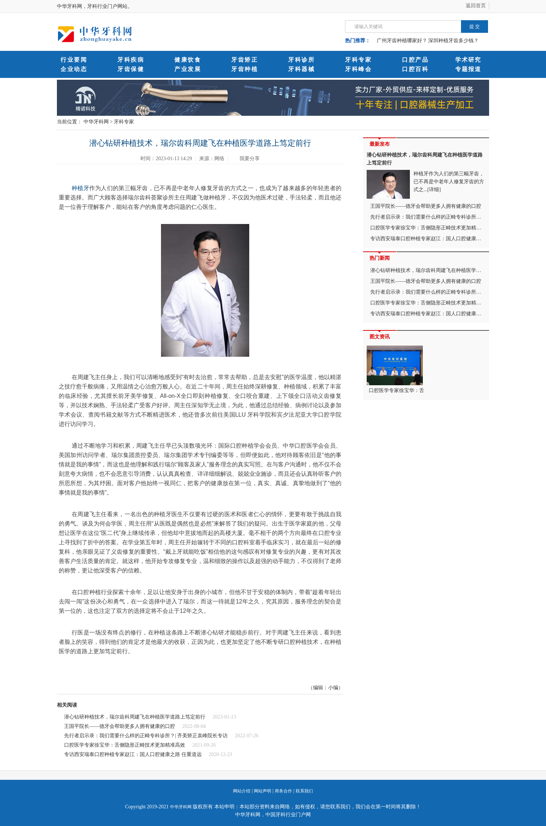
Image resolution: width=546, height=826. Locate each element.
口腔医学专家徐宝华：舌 (395, 369)
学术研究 (468, 60)
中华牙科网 (96, 121)
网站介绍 (241, 791)
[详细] (434, 189)
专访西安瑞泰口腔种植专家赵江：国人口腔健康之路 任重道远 (133, 754)
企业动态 (74, 69)
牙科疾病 (130, 60)
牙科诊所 (301, 60)
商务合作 (283, 791)
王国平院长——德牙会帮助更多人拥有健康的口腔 (119, 726)
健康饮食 (187, 60)
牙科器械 (301, 69)
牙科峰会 (358, 69)
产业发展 (187, 69)
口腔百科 (415, 69)
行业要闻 (74, 60)
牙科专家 (358, 60)
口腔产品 (415, 60)
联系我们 (304, 791)
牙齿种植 (244, 69)
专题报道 (468, 69)
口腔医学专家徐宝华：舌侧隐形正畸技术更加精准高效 (124, 745)
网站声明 (262, 791)
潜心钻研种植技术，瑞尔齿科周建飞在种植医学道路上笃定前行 (134, 717)
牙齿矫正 (244, 60)
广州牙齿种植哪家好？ (402, 40)
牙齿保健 (130, 69)
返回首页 (476, 5)
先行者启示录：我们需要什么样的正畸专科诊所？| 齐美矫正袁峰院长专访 (146, 735)
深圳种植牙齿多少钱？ (453, 40)
